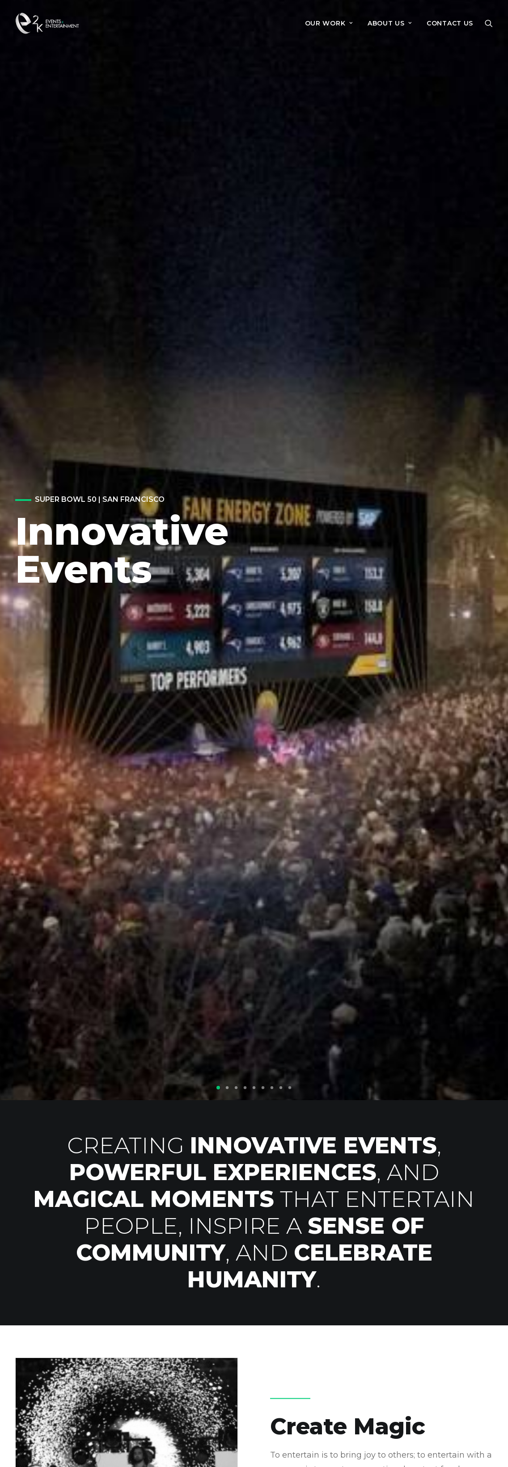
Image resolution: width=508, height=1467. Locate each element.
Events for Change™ (385, 1344)
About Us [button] (390, 23)
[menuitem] (329, 23)
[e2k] (47, 23)
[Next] (486, 144)
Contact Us (450, 23)
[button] (489, 23)
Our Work (329, 23)
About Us (362, 1359)
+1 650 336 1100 (210, 1395)
